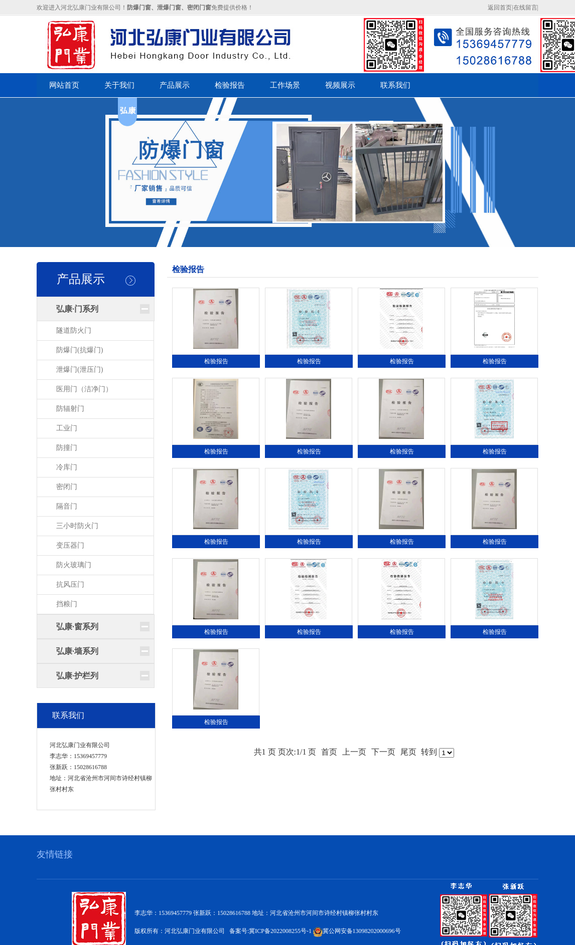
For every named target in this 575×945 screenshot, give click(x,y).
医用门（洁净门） (84, 389)
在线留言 (525, 7)
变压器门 (70, 545)
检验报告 (216, 361)
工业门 (66, 428)
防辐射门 (70, 408)
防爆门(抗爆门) (79, 350)
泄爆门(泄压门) (79, 369)
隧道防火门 (73, 330)
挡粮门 (66, 604)
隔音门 (66, 506)
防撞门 (66, 447)
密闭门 (66, 487)
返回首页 (500, 7)
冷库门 (66, 467)
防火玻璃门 (73, 565)
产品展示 (81, 279)
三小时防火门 (77, 526)
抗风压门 (70, 584)
